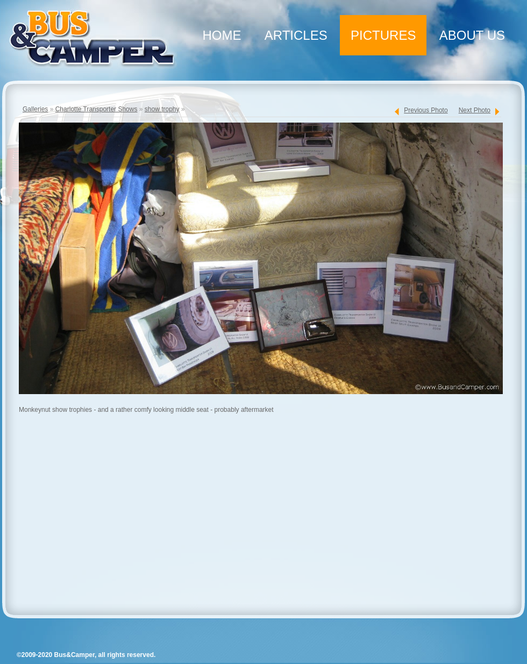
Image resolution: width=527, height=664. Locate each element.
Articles (296, 35)
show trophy (162, 109)
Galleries (35, 109)
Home (221, 35)
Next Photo (474, 110)
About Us (472, 35)
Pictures (383, 35)
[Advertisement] (258, 518)
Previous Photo (425, 110)
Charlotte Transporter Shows (96, 109)
